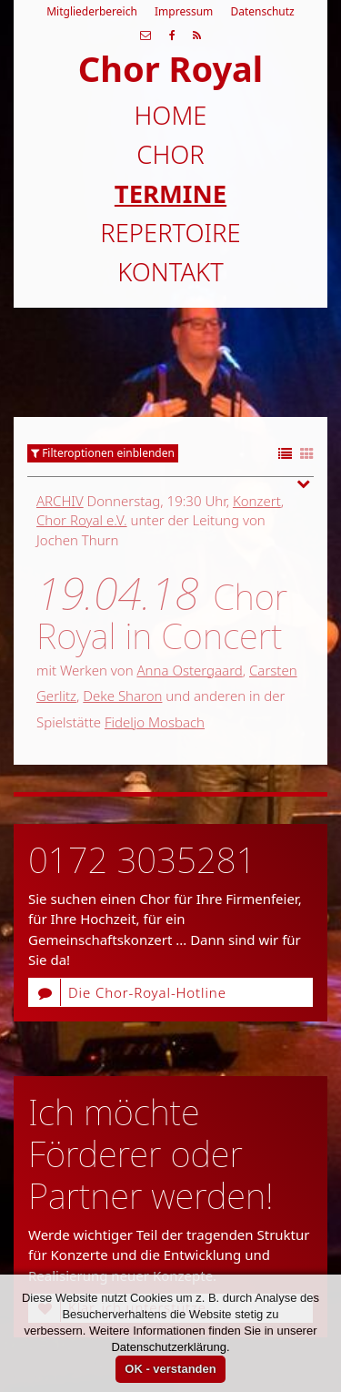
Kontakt (170, 272)
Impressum (184, 11)
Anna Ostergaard (189, 670)
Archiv (60, 501)
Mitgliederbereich (91, 11)
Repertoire (170, 232)
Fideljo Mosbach (155, 722)
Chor (170, 154)
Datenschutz (262, 11)
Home (171, 115)
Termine (170, 193)
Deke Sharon (122, 695)
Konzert (257, 501)
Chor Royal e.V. (81, 520)
